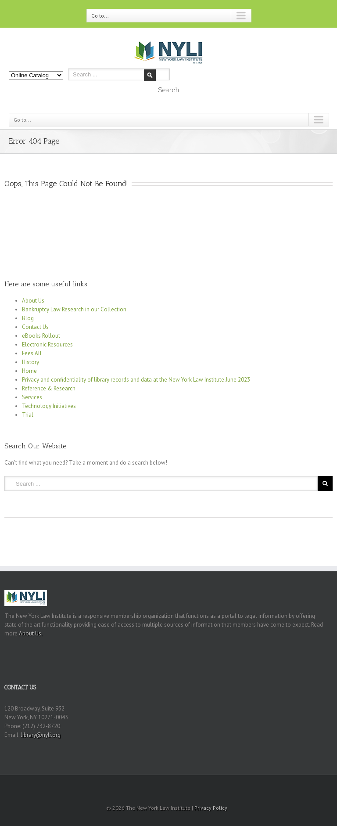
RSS (158, 786)
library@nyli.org (41, 735)
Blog (28, 318)
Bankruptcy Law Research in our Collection (74, 309)
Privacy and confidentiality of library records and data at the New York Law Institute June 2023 (136, 379)
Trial (27, 414)
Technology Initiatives (49, 406)
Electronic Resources (47, 344)
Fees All (32, 353)
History (30, 362)
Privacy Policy (210, 807)
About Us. (31, 633)
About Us (33, 300)
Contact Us (35, 327)
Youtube (176, 788)
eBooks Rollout (41, 335)
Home (29, 371)
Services (32, 397)
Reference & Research (48, 388)
